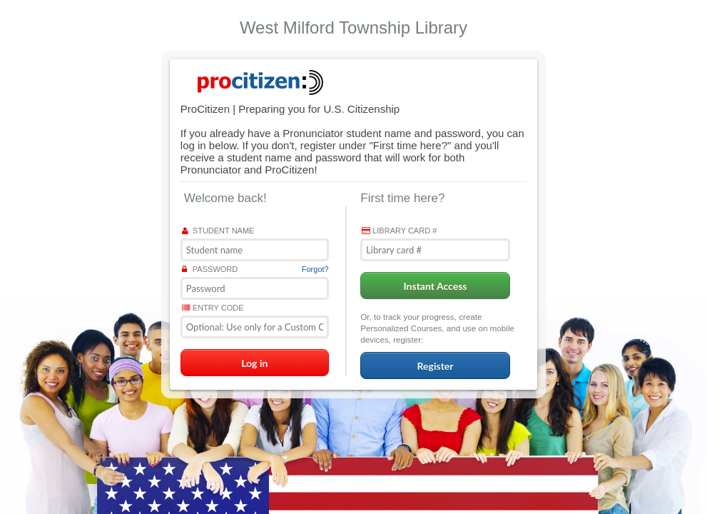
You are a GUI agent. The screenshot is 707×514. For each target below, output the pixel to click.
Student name (218, 230)
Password (210, 269)
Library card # (399, 230)
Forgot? (315, 269)
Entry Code (213, 307)
